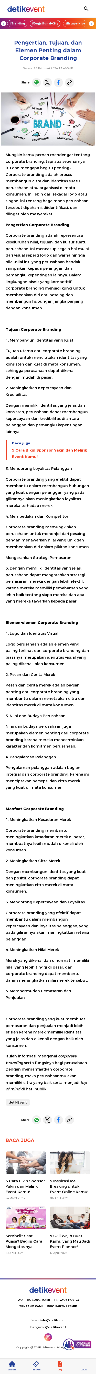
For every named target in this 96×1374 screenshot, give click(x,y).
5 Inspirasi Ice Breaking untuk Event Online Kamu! (69, 1186)
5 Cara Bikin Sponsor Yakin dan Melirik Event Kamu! (49, 453)
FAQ (19, 1300)
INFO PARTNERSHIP (62, 1306)
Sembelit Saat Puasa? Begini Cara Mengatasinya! (24, 1241)
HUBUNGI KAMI (38, 1300)
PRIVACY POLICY (67, 1300)
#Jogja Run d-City (45, 23)
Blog (60, 1366)
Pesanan (36, 1366)
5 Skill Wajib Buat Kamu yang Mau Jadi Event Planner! (70, 1241)
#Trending (17, 23)
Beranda (12, 1366)
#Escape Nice (75, 23)
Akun (84, 1366)
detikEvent (18, 1102)
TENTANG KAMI (31, 1306)
